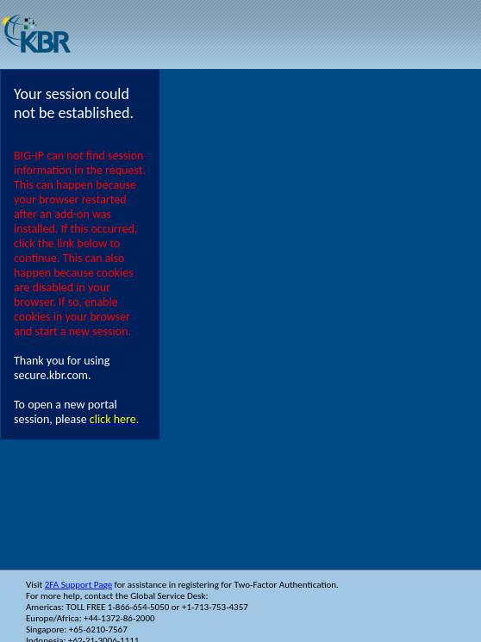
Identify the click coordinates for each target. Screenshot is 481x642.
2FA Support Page (78, 584)
